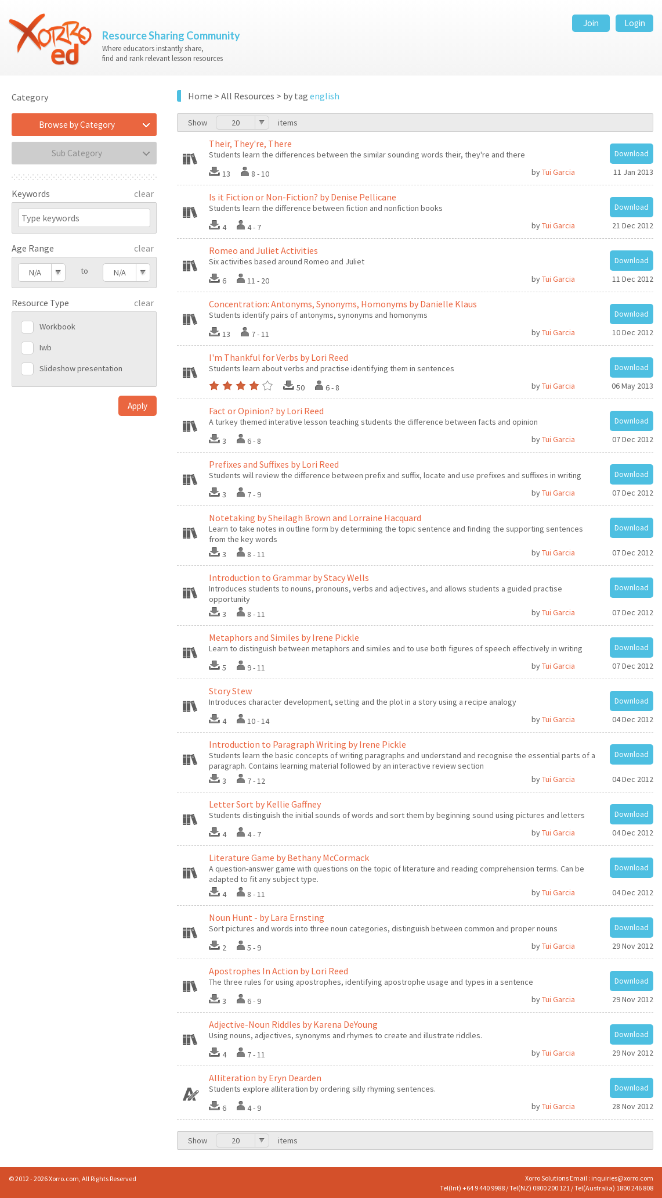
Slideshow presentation (80, 368)
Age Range (33, 248)
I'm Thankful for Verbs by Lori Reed (278, 357)
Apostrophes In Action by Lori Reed (278, 971)
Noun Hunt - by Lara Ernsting (266, 917)
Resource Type (40, 303)
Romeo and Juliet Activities (263, 250)
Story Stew (230, 691)
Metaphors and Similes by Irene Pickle (284, 637)
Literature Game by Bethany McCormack (289, 857)
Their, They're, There (250, 143)
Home (200, 96)
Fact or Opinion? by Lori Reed (266, 411)
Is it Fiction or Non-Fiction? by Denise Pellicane (302, 197)
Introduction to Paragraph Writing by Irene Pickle (307, 744)
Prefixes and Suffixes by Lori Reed (274, 464)
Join (591, 22)
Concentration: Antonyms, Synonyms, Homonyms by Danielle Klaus (343, 304)
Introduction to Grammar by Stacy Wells (289, 577)
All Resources (247, 96)
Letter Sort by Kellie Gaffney (265, 804)
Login (634, 22)
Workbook (57, 326)
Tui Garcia (558, 172)
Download (631, 154)
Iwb (45, 347)
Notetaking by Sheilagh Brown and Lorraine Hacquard (315, 517)
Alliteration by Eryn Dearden (265, 1078)
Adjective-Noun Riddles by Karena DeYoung (293, 1024)
